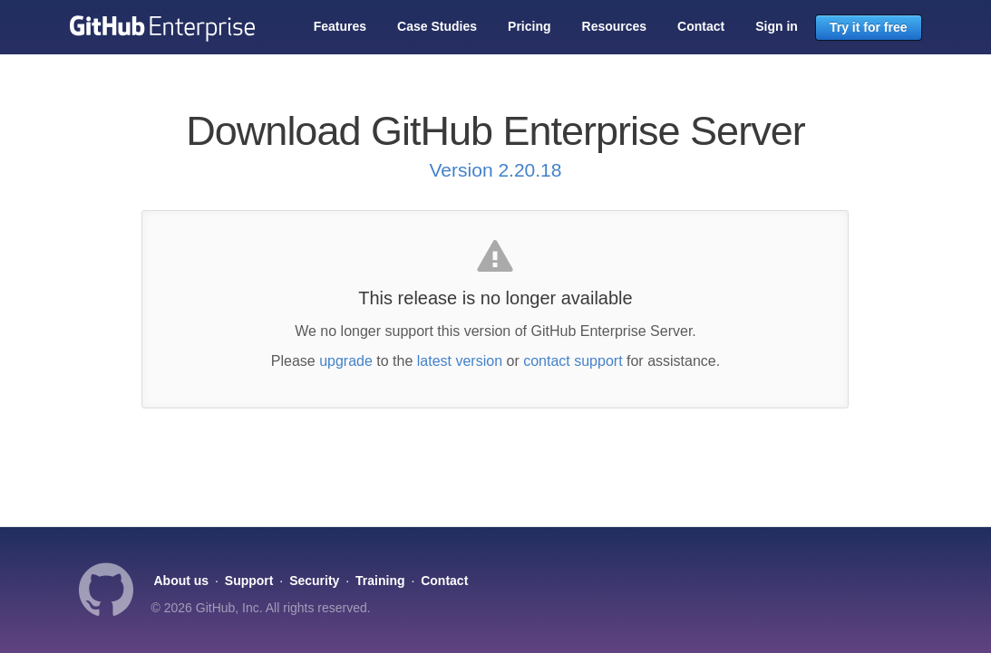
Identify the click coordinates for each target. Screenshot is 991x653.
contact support (572, 361)
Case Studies (437, 26)
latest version (459, 361)
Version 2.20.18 (496, 169)
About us (181, 580)
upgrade (346, 361)
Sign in (776, 26)
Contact (700, 26)
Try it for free (869, 27)
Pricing (529, 26)
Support (249, 580)
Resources (614, 26)
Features (340, 26)
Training (379, 580)
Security (314, 580)
